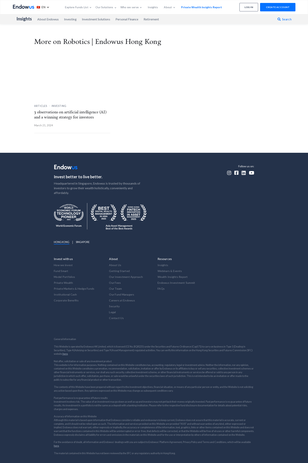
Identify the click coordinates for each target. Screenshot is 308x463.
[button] (42, 7)
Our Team (115, 288)
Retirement (151, 19)
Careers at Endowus (122, 300)
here (65, 353)
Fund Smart (61, 271)
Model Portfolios (64, 276)
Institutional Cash (65, 294)
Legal (112, 312)
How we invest (63, 265)
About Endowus (48, 19)
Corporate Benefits (66, 300)
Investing (70, 19)
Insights (24, 19)
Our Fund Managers (121, 294)
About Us (115, 265)
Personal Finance (127, 19)
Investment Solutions (96, 19)
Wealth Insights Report (173, 276)
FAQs (161, 288)
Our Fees (115, 282)
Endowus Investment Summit (176, 282)
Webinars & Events (170, 271)
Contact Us (116, 318)
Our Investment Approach (126, 276)
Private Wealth (63, 282)
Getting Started (119, 271)
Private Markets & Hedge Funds (74, 288)
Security (114, 306)
